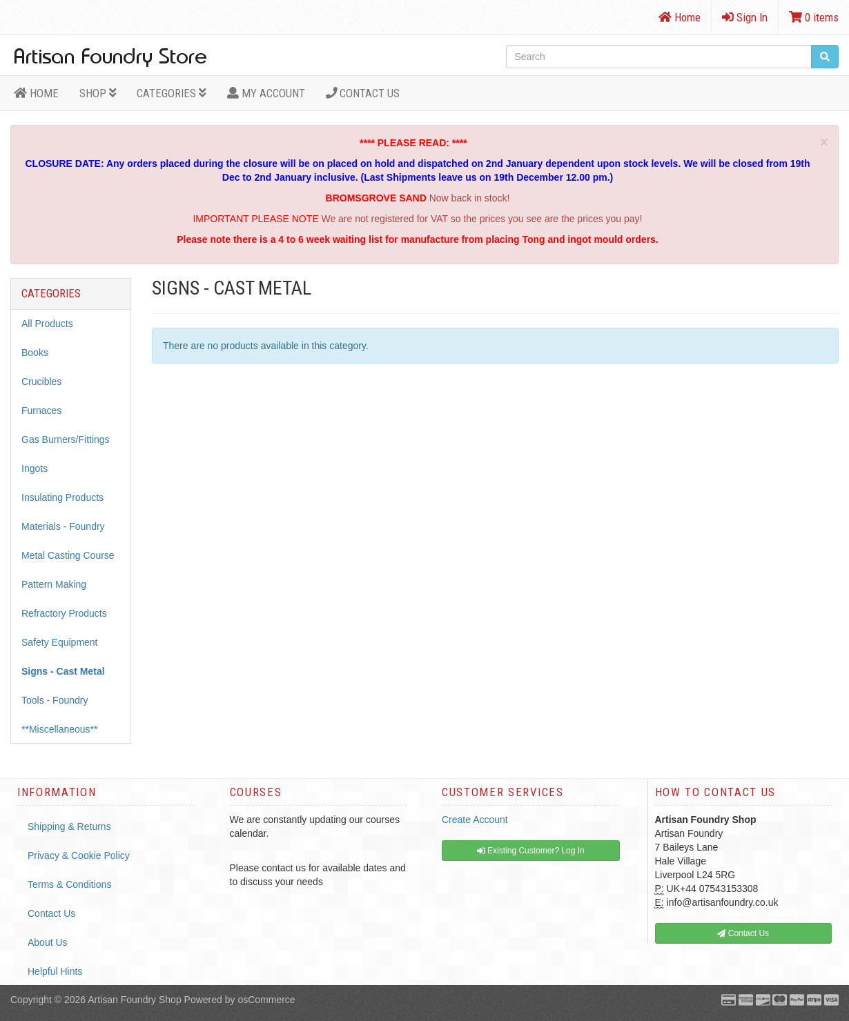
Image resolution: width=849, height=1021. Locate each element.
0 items (814, 17)
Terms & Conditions (69, 884)
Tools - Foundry (54, 700)
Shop (98, 93)
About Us (48, 942)
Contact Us (363, 93)
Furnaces (41, 410)
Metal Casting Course (68, 555)
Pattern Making (53, 584)
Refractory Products (64, 613)
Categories (171, 93)
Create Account (475, 819)
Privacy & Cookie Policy (79, 855)
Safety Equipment (59, 642)
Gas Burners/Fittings (65, 439)
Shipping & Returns (69, 826)
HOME (36, 93)
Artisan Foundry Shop (134, 999)
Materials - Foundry (63, 526)
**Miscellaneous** (59, 729)
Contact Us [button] (743, 933)
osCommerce (266, 999)
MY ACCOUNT (266, 93)
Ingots (34, 468)
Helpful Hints (55, 971)
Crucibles (41, 381)
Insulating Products (62, 497)
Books (34, 352)
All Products (47, 323)
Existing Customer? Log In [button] (531, 850)
